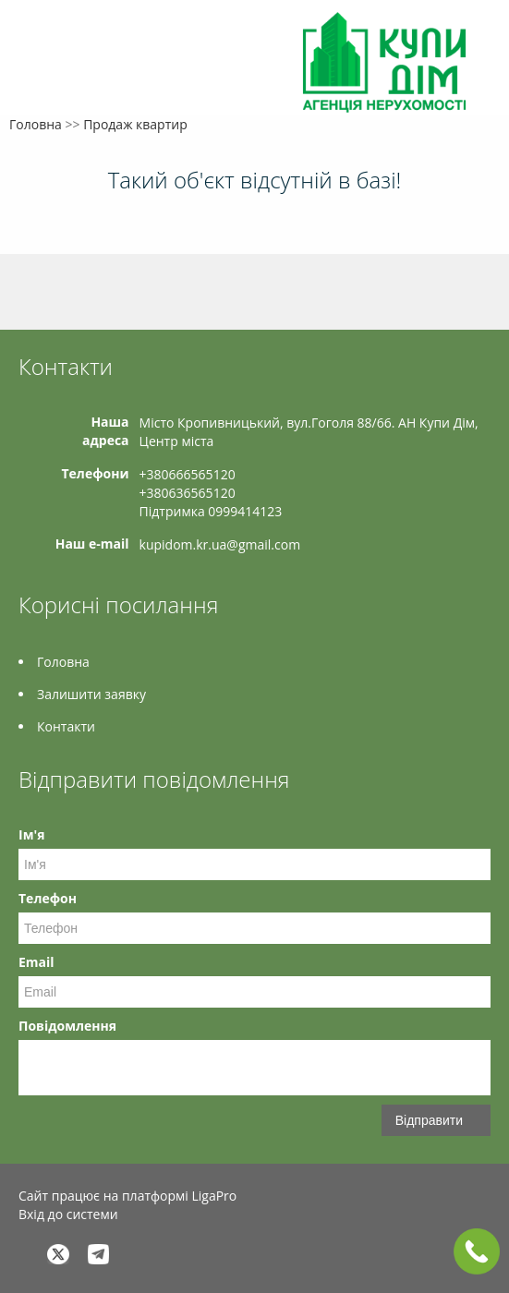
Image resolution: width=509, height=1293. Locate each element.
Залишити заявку (91, 694)
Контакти (66, 726)
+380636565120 (187, 492)
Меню (34, 44)
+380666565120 (187, 474)
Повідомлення (67, 1025)
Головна (35, 124)
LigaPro (213, 1195)
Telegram (98, 1253)
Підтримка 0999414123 (211, 511)
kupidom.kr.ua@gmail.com (220, 544)
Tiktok (179, 1253)
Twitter (58, 1253)
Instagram (139, 1253)
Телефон (47, 898)
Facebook (23, 1253)
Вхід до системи (68, 1214)
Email (36, 962)
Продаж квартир (135, 124)
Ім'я (31, 834)
